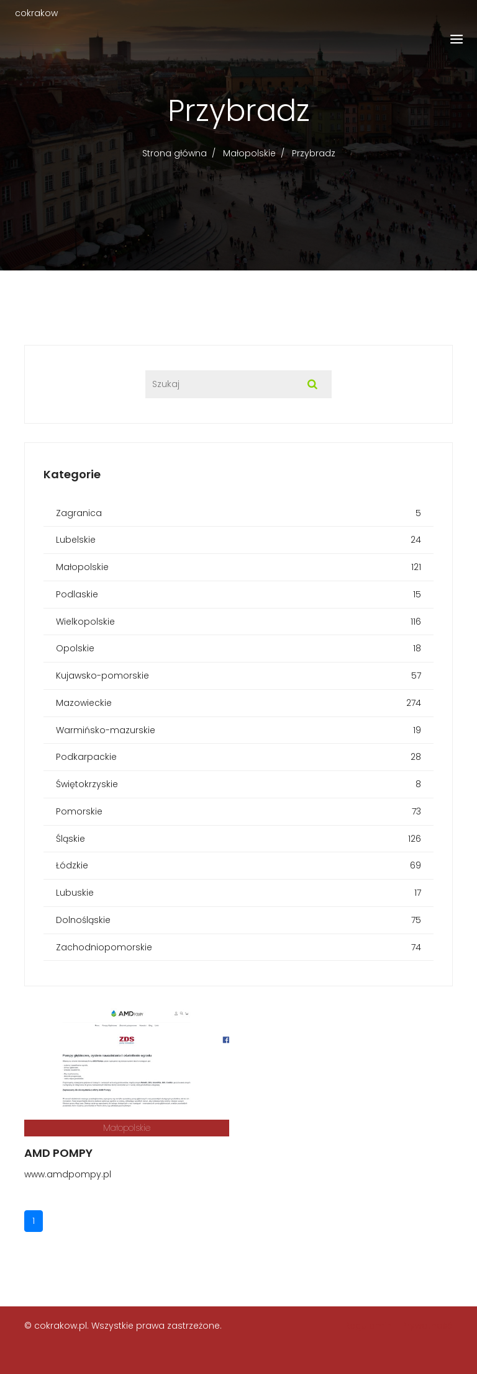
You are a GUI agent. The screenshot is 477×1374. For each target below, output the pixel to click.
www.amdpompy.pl (67, 1174)
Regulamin (368, 1325)
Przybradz (313, 153)
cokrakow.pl (60, 1325)
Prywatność (427, 1325)
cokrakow (36, 13)
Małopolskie (249, 153)
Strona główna (174, 153)
